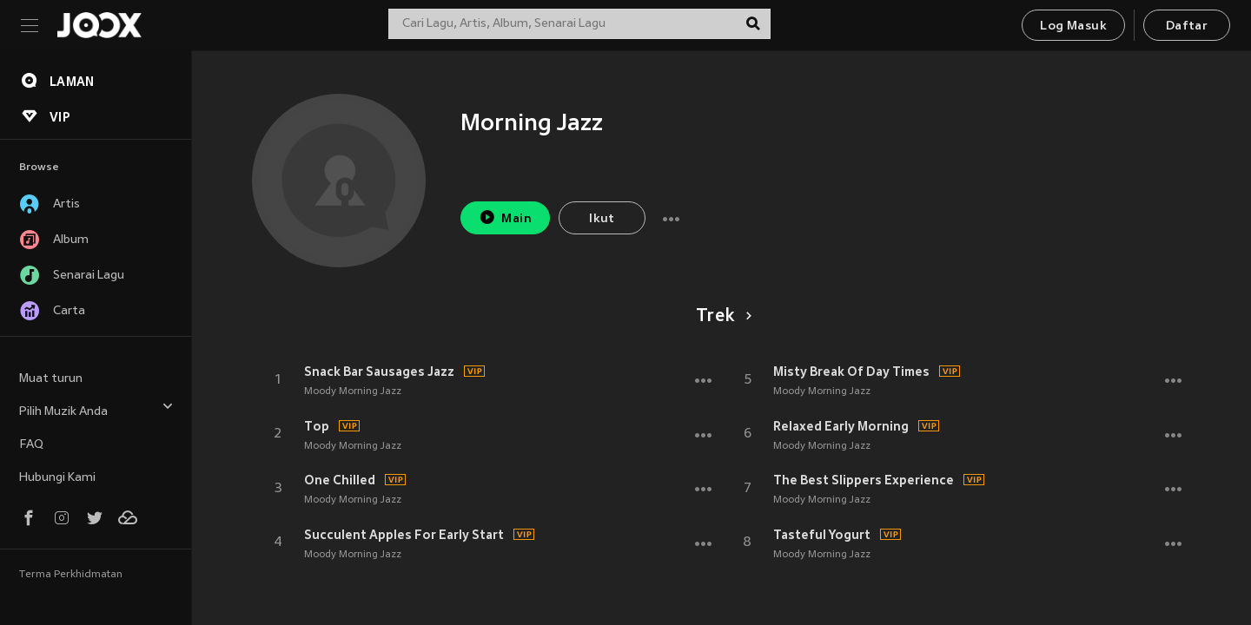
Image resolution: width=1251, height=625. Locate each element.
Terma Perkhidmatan (70, 575)
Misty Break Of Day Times (851, 371)
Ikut (602, 219)
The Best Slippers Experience (863, 480)
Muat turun (51, 378)
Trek (720, 316)
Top (316, 426)
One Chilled (339, 480)
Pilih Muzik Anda (96, 409)
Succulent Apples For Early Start (404, 535)
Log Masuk (1073, 26)
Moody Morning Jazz (352, 391)
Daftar (1187, 26)
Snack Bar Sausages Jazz (379, 371)
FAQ (31, 444)
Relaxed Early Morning (841, 426)
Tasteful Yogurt (821, 535)
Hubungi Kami (57, 477)
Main (505, 217)
